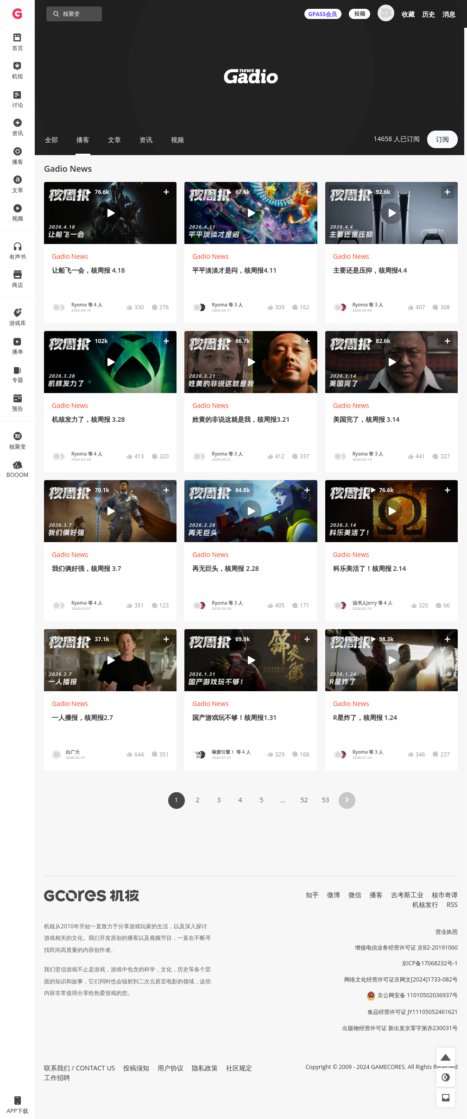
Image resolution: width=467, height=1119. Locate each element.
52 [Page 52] (304, 799)
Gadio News (70, 256)
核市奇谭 (445, 894)
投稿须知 (136, 1067)
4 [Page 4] (240, 799)
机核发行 (425, 904)
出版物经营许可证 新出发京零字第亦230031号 (400, 1028)
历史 (428, 14)
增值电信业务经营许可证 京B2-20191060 (406, 947)
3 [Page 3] (219, 799)
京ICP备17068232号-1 (430, 963)
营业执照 (446, 932)
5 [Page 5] (261, 799)
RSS (452, 904)
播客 (376, 894)
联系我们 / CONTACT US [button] (79, 1067)
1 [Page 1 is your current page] (176, 799)
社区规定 (239, 1067)
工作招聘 (57, 1077)
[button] (110, 213)
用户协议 (170, 1067)
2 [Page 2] (197, 799)
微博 (333, 894)
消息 (448, 14)
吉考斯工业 (407, 894)
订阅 (442, 139)
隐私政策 (205, 1067)
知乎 (312, 894)
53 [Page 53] (325, 799)
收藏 (408, 14)
